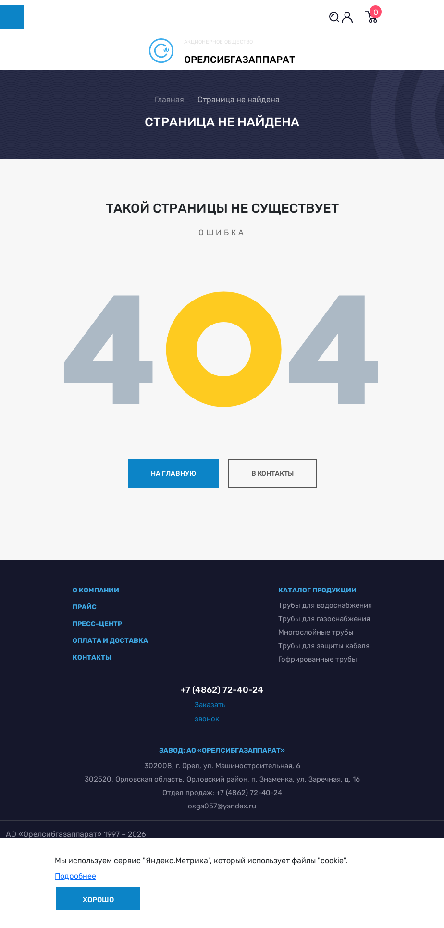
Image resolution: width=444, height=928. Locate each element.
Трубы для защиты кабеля (324, 645)
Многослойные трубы (316, 632)
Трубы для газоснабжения (324, 619)
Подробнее (75, 875)
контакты (92, 657)
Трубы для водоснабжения (325, 605)
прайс (85, 607)
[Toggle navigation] (12, 17)
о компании (96, 590)
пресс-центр (97, 624)
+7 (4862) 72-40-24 (249, 792)
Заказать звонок (210, 711)
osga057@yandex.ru (222, 806)
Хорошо (98, 899)
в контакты (272, 474)
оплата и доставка (110, 641)
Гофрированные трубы (317, 659)
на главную (173, 474)
